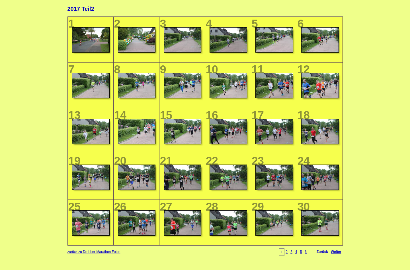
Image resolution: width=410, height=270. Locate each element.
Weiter (336, 252)
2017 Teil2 (80, 9)
